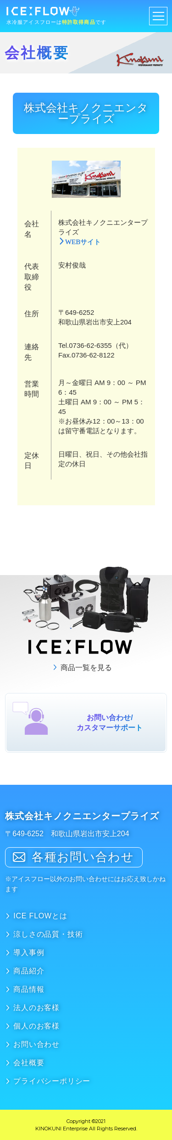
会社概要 (28, 1063)
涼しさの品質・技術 (48, 934)
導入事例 (28, 952)
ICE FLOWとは (40, 916)
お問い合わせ (36, 1044)
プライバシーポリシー (51, 1081)
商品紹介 (28, 971)
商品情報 (28, 989)
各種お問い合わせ (82, 856)
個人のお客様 (36, 1026)
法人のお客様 (36, 1007)
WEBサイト (83, 241)
